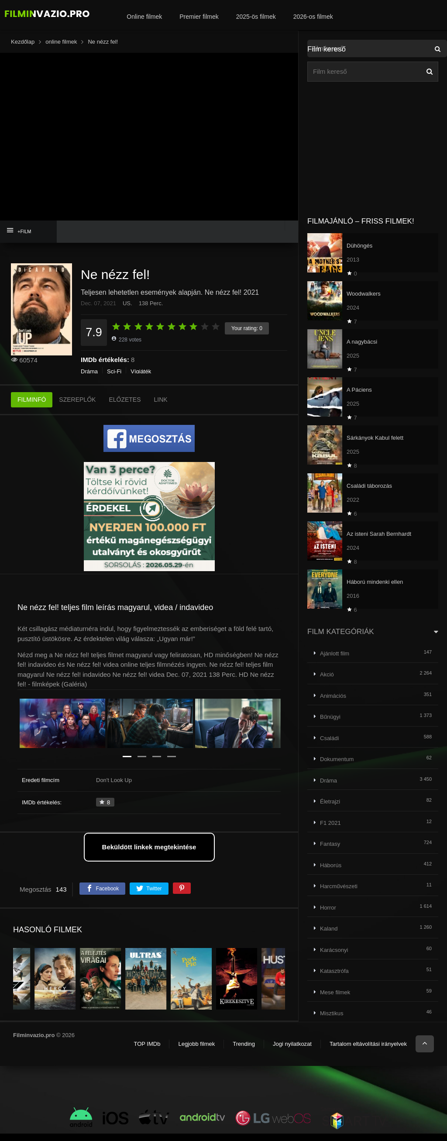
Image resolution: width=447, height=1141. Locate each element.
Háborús (330, 865)
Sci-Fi (114, 379)
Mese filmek (335, 992)
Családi (329, 738)
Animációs (333, 696)
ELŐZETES (125, 406)
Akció (327, 674)
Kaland (328, 928)
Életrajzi (330, 801)
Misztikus (331, 1013)
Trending (244, 1051)
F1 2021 (330, 823)
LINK (161, 406)
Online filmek (144, 16)
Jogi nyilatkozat (292, 1051)
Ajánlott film (334, 653)
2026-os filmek (313, 16)
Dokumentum (337, 759)
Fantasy (330, 844)
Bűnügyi (330, 717)
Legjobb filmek (196, 1051)
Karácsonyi (334, 950)
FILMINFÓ (31, 406)
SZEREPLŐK (77, 406)
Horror (328, 907)
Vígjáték (141, 379)
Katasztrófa (334, 971)
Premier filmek (198, 16)
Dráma (89, 379)
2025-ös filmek (256, 16)
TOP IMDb (147, 1051)
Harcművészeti (339, 886)
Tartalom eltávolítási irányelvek (368, 1051)
